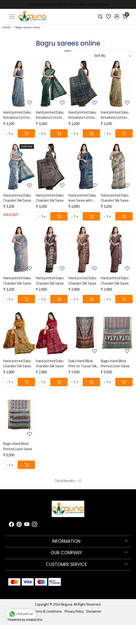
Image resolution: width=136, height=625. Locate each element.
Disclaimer (93, 611)
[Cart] (26, 133)
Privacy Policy (74, 611)
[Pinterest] (19, 525)
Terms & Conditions (47, 611)
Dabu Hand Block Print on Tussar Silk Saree (82, 363)
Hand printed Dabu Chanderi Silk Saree (17, 198)
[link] (100, 16)
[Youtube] (26, 525)
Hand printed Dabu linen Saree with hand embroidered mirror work (82, 198)
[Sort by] (101, 55)
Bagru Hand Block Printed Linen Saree (115, 363)
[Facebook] (11, 525)
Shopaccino (34, 619)
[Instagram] (34, 525)
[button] (116, 16)
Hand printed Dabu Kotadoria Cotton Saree (17, 115)
